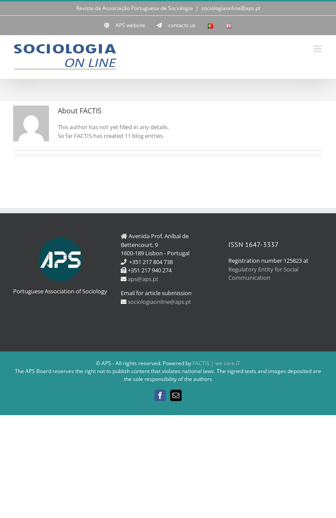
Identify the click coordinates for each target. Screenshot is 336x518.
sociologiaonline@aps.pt (230, 8)
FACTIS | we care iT (216, 363)
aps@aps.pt (143, 279)
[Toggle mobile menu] (318, 48)
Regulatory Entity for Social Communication (263, 273)
